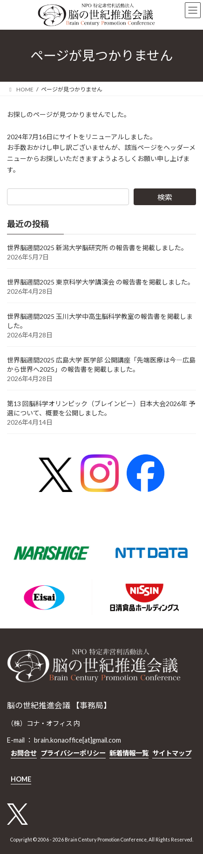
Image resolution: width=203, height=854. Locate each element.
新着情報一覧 (129, 753)
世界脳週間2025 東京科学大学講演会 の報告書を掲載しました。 (100, 282)
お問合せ (24, 753)
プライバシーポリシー (73, 753)
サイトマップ (171, 753)
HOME (21, 779)
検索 (164, 197)
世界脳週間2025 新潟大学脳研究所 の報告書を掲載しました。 (97, 248)
